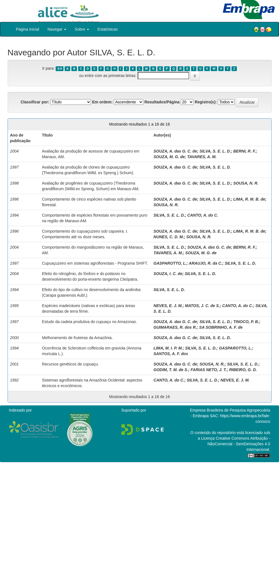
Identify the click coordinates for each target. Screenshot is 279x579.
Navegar (56, 29)
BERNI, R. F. (244, 151)
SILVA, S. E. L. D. (215, 151)
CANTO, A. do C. (202, 215)
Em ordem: (102, 102)
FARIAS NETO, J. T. (208, 369)
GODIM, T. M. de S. (170, 369)
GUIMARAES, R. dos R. (175, 327)
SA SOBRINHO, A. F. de (221, 327)
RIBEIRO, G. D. (243, 369)
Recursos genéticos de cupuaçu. (70, 364)
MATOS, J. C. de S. (202, 305)
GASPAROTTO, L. (170, 263)
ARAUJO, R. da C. (205, 263)
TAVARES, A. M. (201, 157)
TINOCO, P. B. (246, 321)
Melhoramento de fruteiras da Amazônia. (77, 337)
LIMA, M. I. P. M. (168, 348)
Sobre (82, 29)
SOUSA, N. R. (245, 183)
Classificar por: (35, 102)
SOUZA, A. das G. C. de (175, 151)
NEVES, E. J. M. (167, 305)
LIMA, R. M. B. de (249, 199)
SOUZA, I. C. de (167, 273)
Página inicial (27, 29)
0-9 (60, 68)
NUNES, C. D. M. (168, 237)
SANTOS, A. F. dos (170, 353)
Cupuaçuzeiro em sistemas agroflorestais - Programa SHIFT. (95, 263)
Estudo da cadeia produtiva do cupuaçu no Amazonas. (89, 321)
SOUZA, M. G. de (169, 157)
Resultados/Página (162, 102)
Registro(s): (206, 102)
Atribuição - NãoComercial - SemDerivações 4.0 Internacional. (238, 444)
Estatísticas (107, 29)
